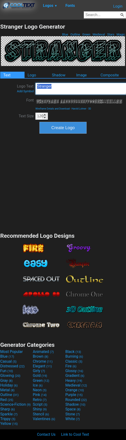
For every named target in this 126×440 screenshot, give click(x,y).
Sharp (7, 409)
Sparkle (8, 414)
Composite (110, 75)
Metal (7, 390)
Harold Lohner (78, 108)
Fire (70, 366)
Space (72, 409)
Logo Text (25, 88)
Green (86, 34)
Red (6, 399)
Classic (73, 361)
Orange (74, 390)
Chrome (43, 361)
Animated (43, 351)
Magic (121, 34)
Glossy (74, 371)
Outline (75, 34)
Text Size (26, 116)
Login (117, 6)
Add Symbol (25, 91)
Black (73, 351)
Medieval (98, 34)
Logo (32, 75)
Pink (40, 394)
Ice (37, 385)
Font (30, 100)
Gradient (74, 375)
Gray (6, 380)
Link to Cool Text (75, 434)
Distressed (12, 366)
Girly (39, 371)
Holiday (9, 385)
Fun (6, 371)
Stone (72, 414)
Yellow (9, 423)
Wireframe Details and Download (52, 108)
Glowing (10, 375)
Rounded (76, 399)
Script (40, 404)
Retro (39, 399)
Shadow (58, 75)
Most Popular (11, 351)
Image (81, 75)
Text (6, 75)
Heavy (73, 380)
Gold (40, 375)
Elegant (42, 366)
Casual (8, 361)
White (72, 419)
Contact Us (46, 434)
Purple (74, 394)
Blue (65, 34)
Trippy (7, 419)
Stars (110, 34)
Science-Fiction (15, 404)
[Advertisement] (44, 182)
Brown (40, 356)
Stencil (41, 414)
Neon (39, 390)
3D (89, 108)
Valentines (44, 419)
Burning (74, 356)
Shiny (40, 409)
